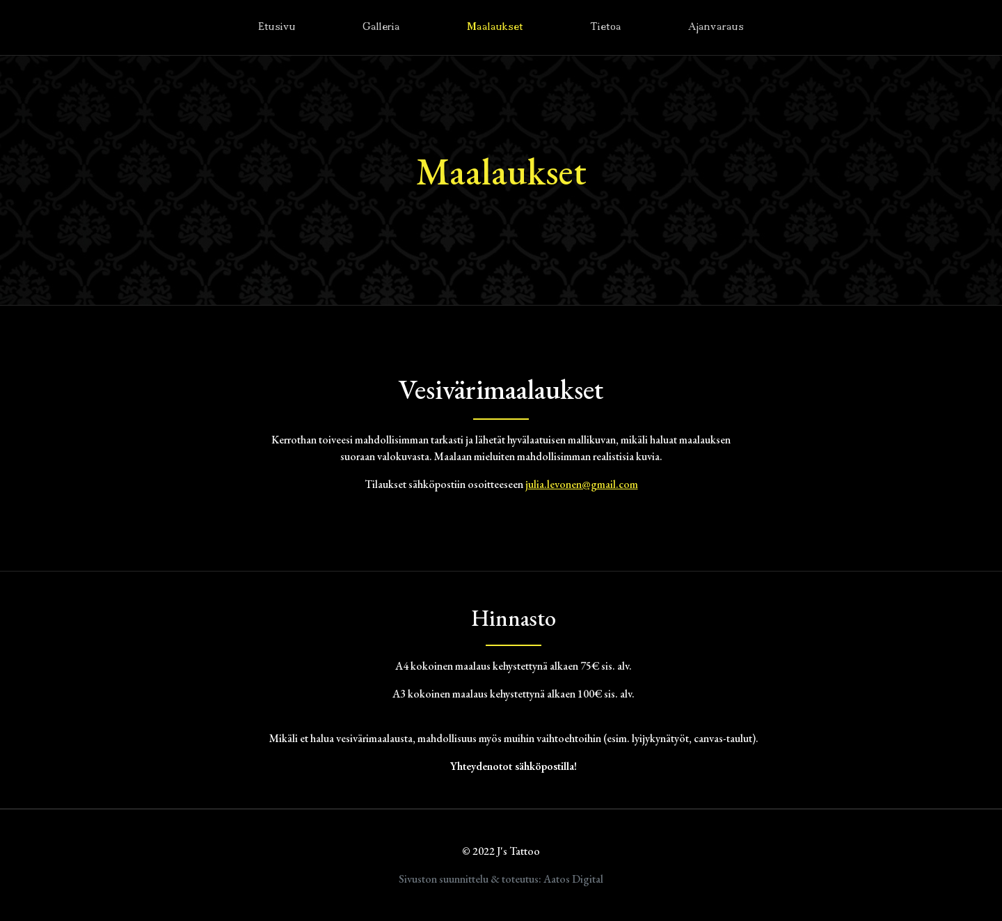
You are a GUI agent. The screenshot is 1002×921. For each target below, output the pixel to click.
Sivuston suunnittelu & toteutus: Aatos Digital (501, 879)
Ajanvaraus (716, 27)
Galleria (381, 27)
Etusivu (277, 27)
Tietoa (605, 27)
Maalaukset (495, 27)
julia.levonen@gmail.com (581, 484)
